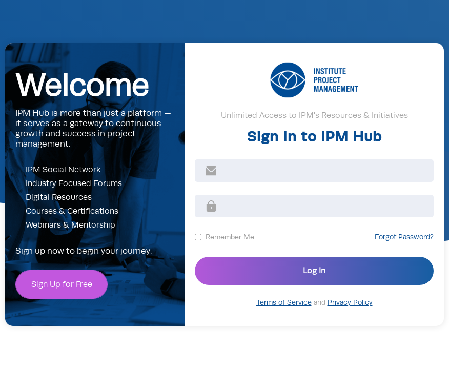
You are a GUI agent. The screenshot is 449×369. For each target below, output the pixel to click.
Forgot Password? (404, 237)
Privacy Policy (350, 302)
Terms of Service (284, 302)
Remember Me (230, 237)
